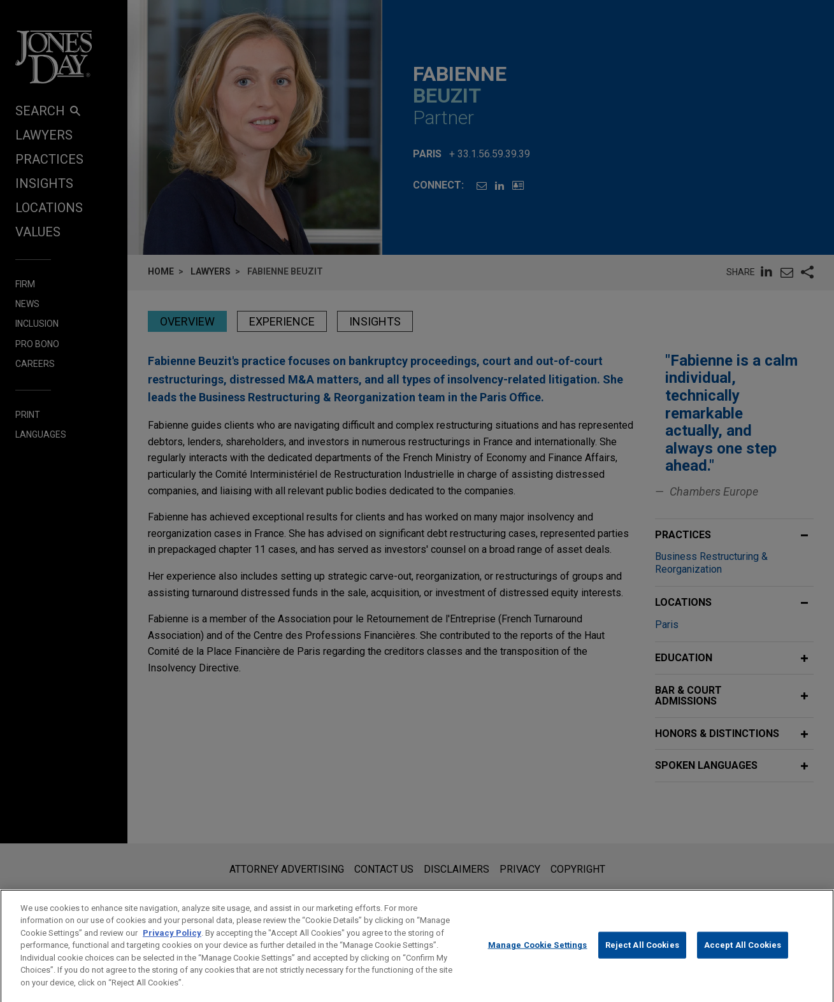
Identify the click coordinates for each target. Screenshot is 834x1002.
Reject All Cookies (642, 956)
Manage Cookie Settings (537, 956)
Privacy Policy (172, 943)
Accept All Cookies (742, 956)
